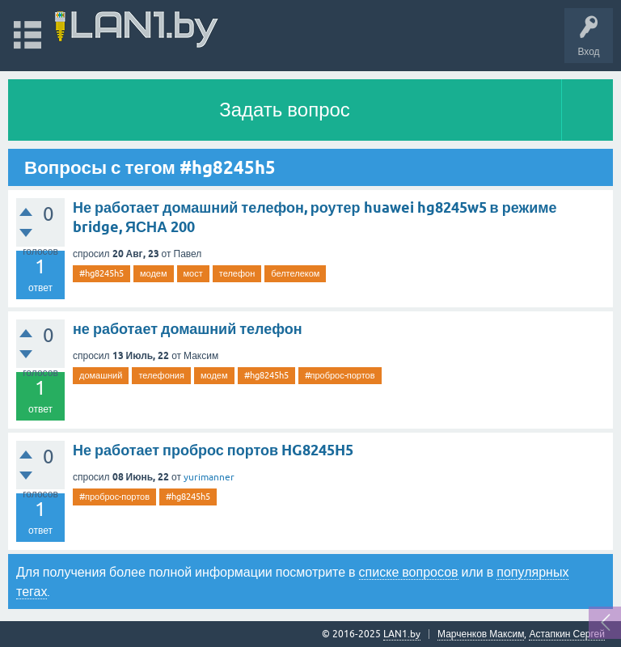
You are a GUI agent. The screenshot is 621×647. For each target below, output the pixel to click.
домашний (100, 375)
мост (193, 273)
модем (153, 273)
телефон (237, 273)
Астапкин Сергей (567, 634)
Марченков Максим (480, 634)
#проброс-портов (340, 375)
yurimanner (209, 477)
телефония (161, 375)
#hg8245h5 (101, 273)
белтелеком (295, 273)
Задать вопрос (284, 110)
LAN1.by (401, 634)
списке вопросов (408, 572)
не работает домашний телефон (187, 328)
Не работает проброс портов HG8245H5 (213, 450)
